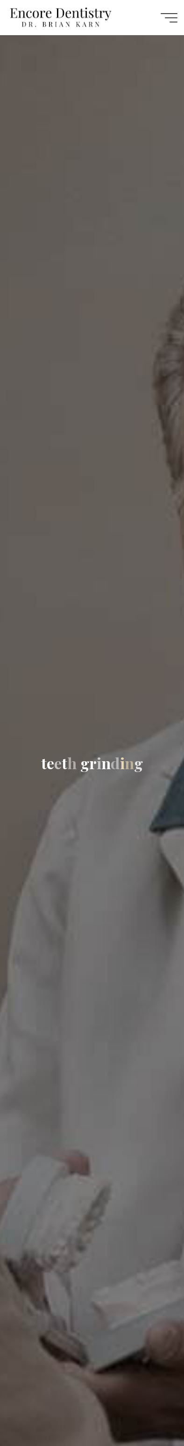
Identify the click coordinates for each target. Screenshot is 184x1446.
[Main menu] (169, 17)
